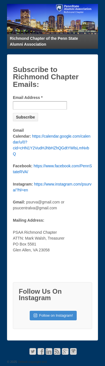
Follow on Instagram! (53, 315)
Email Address (28, 97)
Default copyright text (32, 361)
